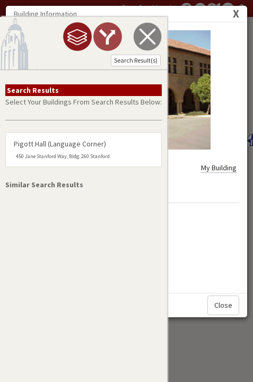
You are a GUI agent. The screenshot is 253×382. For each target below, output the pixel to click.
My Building (219, 97)
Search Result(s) (112, 60)
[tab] (53, 36)
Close (223, 246)
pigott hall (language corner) (62, 161)
